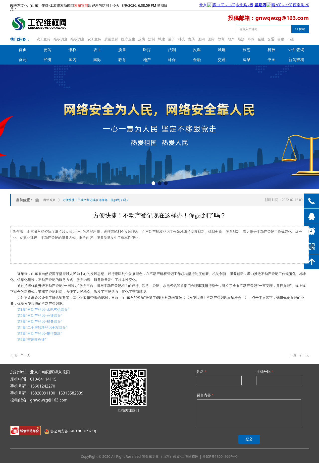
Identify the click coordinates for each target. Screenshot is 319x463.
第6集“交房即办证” (31, 339)
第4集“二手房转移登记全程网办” (42, 328)
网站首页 (49, 200)
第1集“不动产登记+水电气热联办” (43, 310)
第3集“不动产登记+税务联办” (39, 322)
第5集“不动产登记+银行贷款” (39, 333)
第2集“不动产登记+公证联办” (39, 316)
